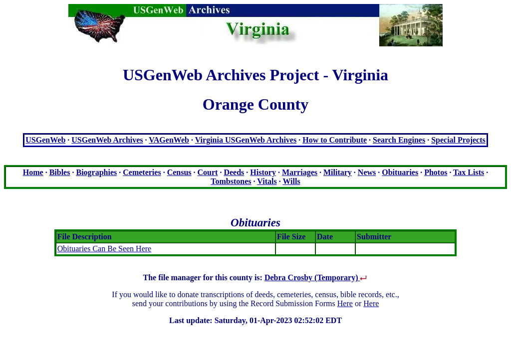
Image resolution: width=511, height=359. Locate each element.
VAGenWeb (169, 140)
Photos (435, 172)
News (367, 172)
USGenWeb (45, 140)
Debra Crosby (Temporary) (316, 277)
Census (179, 172)
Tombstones (231, 181)
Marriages (299, 172)
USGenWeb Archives (107, 140)
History (263, 172)
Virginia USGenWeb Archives (246, 140)
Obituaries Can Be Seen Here (104, 248)
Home (33, 172)
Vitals (266, 181)
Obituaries (400, 172)
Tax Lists (468, 172)
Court (208, 172)
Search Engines (399, 140)
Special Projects (458, 140)
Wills (291, 181)
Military (337, 172)
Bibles (59, 172)
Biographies (96, 172)
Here (345, 303)
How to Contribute (334, 140)
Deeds (234, 172)
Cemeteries (142, 172)
